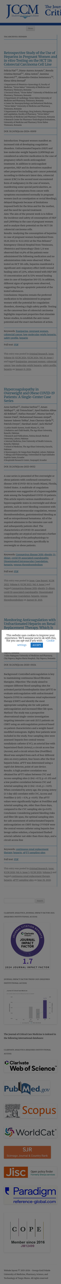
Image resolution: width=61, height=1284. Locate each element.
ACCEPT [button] (37, 645)
